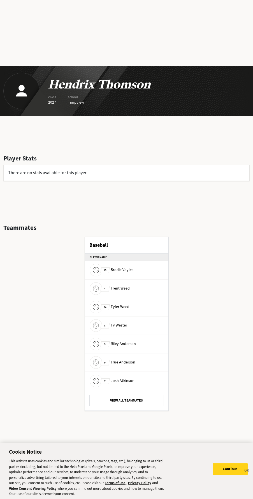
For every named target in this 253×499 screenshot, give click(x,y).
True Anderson (112, 362)
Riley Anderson (113, 343)
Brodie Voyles (111, 269)
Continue (230, 472)
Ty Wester (108, 325)
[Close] (247, 474)
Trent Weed (110, 288)
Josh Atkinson (112, 380)
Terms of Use (115, 486)
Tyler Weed (109, 306)
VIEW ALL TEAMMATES (126, 400)
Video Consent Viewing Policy (33, 491)
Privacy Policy (139, 486)
